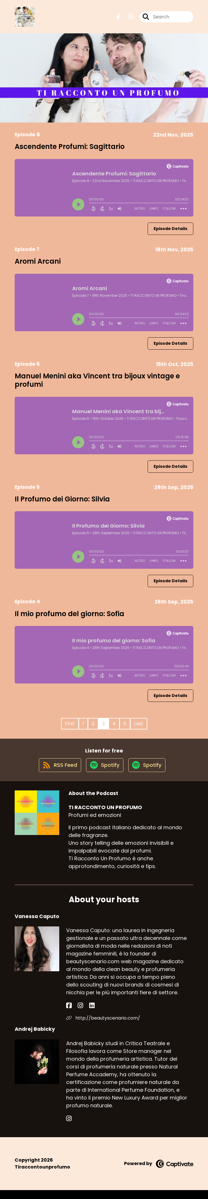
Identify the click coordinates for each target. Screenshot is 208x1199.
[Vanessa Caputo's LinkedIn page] (82, 1014)
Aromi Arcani (38, 265)
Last (138, 727)
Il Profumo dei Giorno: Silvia (62, 503)
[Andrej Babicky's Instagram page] (69, 1127)
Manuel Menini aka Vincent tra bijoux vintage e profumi (97, 384)
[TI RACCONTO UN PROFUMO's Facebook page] (119, 18)
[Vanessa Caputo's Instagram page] (75, 1014)
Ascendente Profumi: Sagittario (70, 150)
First (70, 727)
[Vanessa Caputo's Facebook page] (69, 1014)
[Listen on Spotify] (104, 773)
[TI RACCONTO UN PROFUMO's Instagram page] (128, 18)
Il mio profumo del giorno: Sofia (69, 618)
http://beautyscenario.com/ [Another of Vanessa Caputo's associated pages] (103, 1027)
